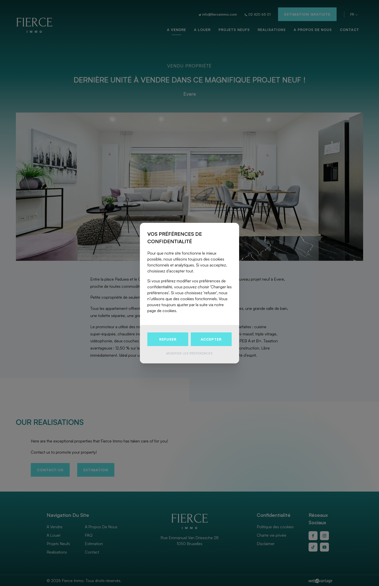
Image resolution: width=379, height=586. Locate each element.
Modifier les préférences (189, 353)
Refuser (168, 339)
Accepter (211, 339)
